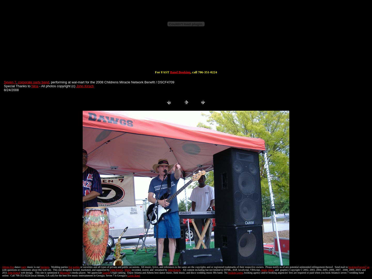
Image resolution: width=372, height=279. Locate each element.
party (24, 267)
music (264, 269)
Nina (35, 86)
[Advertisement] (186, 53)
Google (106, 272)
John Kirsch (85, 86)
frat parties (74, 267)
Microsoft (65, 272)
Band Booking (180, 72)
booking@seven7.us (358, 267)
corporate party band (33, 82)
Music (128, 269)
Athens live (8, 267)
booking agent (235, 272)
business (45, 267)
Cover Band (134, 275)
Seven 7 (10, 82)
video (271, 269)
